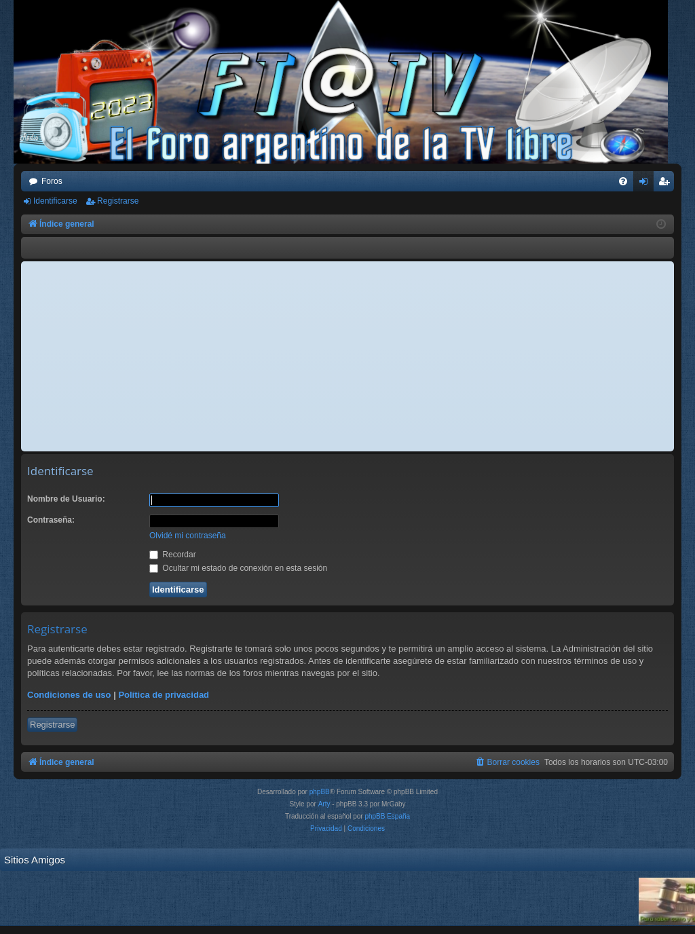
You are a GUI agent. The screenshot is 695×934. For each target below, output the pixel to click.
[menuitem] (623, 181)
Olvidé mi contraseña (187, 535)
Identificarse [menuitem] (646, 183)
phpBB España (387, 816)
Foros (51, 181)
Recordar (172, 554)
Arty (324, 804)
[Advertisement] (347, 356)
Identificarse (55, 201)
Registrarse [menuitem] (667, 183)
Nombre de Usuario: (66, 499)
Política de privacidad (163, 695)
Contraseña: (51, 520)
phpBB (319, 792)
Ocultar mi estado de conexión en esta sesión (238, 568)
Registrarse (117, 201)
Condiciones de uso (69, 695)
